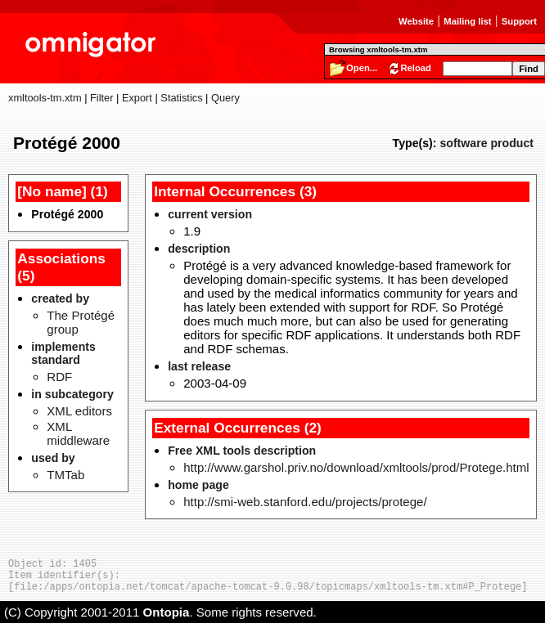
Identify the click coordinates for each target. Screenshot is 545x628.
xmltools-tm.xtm (45, 98)
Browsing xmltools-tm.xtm (378, 49)
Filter (101, 98)
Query (225, 98)
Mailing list (467, 21)
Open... (361, 68)
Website (416, 21)
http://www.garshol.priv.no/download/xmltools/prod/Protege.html (356, 467)
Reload (415, 68)
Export (137, 98)
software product (486, 143)
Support (519, 21)
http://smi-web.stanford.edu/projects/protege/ (304, 502)
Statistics (181, 98)
